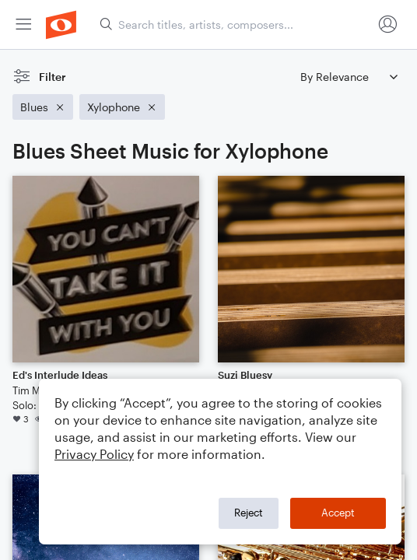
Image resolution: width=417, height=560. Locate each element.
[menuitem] (23, 24)
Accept (338, 512)
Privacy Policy (94, 453)
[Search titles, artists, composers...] (235, 24)
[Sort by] (349, 76)
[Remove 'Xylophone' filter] (122, 107)
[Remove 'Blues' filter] (42, 107)
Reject (248, 512)
